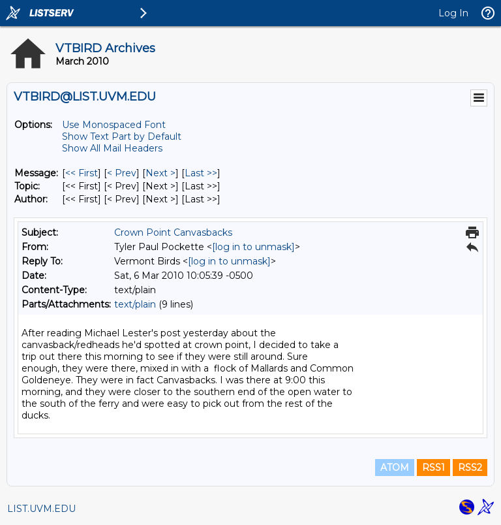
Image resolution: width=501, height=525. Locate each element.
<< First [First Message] (81, 173)
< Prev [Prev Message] (121, 173)
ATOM (394, 467)
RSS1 (433, 467)
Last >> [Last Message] (201, 173)
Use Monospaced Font (114, 125)
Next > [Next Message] (160, 173)
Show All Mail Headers (112, 148)
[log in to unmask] (253, 247)
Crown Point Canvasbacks (173, 232)
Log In (453, 13)
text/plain (135, 304)
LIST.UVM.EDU (41, 509)
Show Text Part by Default (121, 136)
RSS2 (470, 467)
